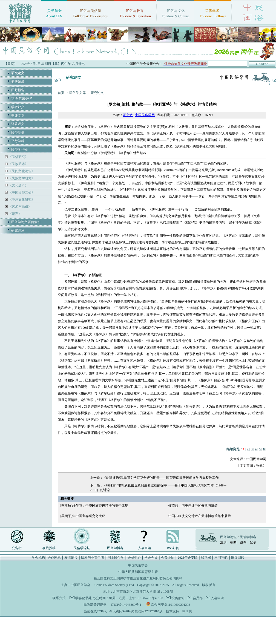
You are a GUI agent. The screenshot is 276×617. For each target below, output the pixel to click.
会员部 (197, 598)
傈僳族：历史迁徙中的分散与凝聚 (193, 506)
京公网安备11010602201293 (170, 605)
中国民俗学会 (80, 585)
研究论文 (97, 93)
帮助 (233, 542)
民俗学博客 (115, 548)
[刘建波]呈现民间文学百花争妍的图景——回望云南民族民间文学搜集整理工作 (162, 478)
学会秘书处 (83, 598)
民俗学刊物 (19, 149)
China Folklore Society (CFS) (114, 585)
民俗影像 (17, 132)
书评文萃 (17, 115)
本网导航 (221, 558)
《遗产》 (15, 214)
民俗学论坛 (82, 548)
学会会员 (150, 558)
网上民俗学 (116, 558)
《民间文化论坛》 (21, 171)
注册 (223, 542)
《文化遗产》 (18, 185)
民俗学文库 (77, 93)
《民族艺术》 (18, 164)
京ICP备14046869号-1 (126, 605)
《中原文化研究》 (21, 199)
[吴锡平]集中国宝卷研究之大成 (82, 516)
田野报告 (17, 90)
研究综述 (17, 230)
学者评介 (17, 107)
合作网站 (54, 558)
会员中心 (134, 558)
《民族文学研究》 (21, 178)
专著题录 (17, 81)
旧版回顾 (237, 558)
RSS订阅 (173, 548)
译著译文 (17, 124)
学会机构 (38, 558)
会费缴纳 (167, 558)
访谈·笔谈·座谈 (22, 98)
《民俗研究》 (18, 157)
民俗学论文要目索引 (26, 222)
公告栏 (17, 548)
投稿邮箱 (178, 598)
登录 (253, 542)
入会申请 (144, 548)
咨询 (243, 542)
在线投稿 (49, 548)
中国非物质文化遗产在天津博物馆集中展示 (199, 516)
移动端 (206, 558)
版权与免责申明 (92, 558)
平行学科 (17, 141)
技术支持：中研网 (179, 611)
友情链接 (70, 558)
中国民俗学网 (145, 115)
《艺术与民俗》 (19, 207)
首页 (61, 93)
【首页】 (10, 64)
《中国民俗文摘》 (21, 192)
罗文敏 (128, 115)
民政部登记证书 (95, 605)
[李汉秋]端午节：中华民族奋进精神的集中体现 (94, 506)
